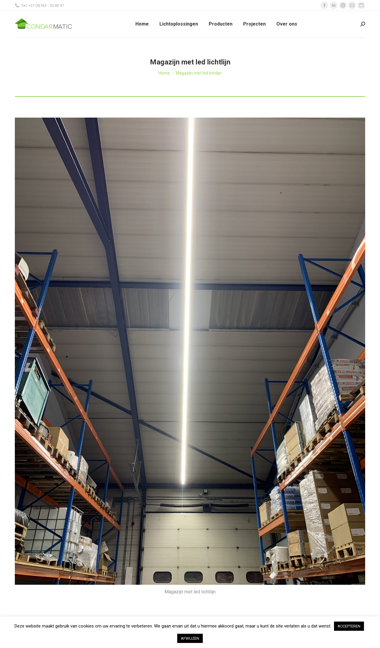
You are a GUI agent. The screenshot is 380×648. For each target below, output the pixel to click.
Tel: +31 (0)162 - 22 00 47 (39, 5)
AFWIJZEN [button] (190, 638)
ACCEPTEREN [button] (349, 626)
